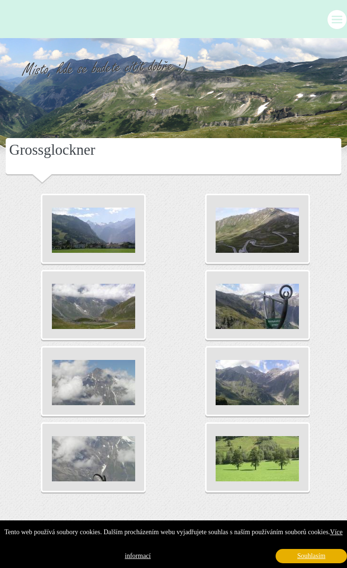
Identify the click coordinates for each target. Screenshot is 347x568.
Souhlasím (311, 555)
